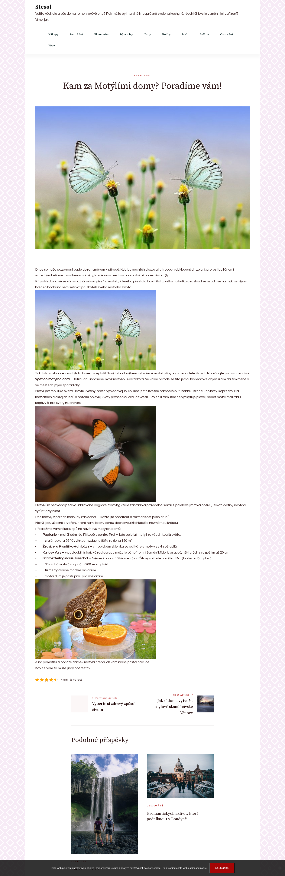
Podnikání (76, 34)
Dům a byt (126, 34)
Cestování (226, 34)
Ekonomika (101, 34)
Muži (185, 34)
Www (52, 45)
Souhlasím (221, 868)
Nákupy (53, 34)
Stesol (43, 7)
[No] (280, 868)
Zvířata (204, 34)
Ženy (147, 34)
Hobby (166, 34)
